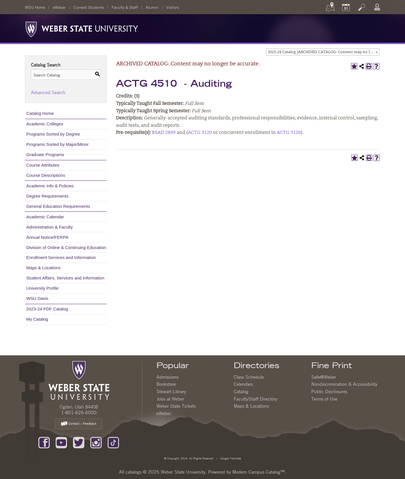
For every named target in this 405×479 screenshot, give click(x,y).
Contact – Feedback (79, 424)
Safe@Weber (323, 377)
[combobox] (323, 52)
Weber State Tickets (176, 406)
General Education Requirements (58, 206)
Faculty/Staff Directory (255, 399)
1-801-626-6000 (79, 412)
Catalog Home (40, 113)
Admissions (167, 377)
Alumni (152, 7)
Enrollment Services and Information (61, 257)
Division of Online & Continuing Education (66, 247)
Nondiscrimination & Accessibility (344, 384)
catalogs (133, 472)
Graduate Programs (45, 154)
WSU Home (35, 7)
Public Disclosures (329, 391)
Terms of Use (324, 399)
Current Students (89, 7)
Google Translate (230, 458)
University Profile (42, 288)
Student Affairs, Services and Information (65, 277)
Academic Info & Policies (50, 185)
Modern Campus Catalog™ (258, 472)
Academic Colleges (44, 123)
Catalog (241, 391)
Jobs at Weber (170, 399)
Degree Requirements (47, 196)
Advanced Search (48, 92)
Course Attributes (43, 165)
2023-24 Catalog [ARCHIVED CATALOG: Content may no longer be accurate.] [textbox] (323, 52)
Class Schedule (249, 377)
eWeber (59, 7)
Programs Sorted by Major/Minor (57, 144)
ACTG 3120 (200, 132)
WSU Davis (37, 298)
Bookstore (166, 384)
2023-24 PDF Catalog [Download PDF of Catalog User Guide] (47, 308)
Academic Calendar (45, 216)
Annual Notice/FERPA (47, 237)
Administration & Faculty (49, 227)
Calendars (243, 384)
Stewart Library (171, 391)
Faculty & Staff (125, 7)
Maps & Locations (43, 267)
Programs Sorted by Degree (53, 134)
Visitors (172, 7)
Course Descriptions (45, 175)
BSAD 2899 (164, 132)
